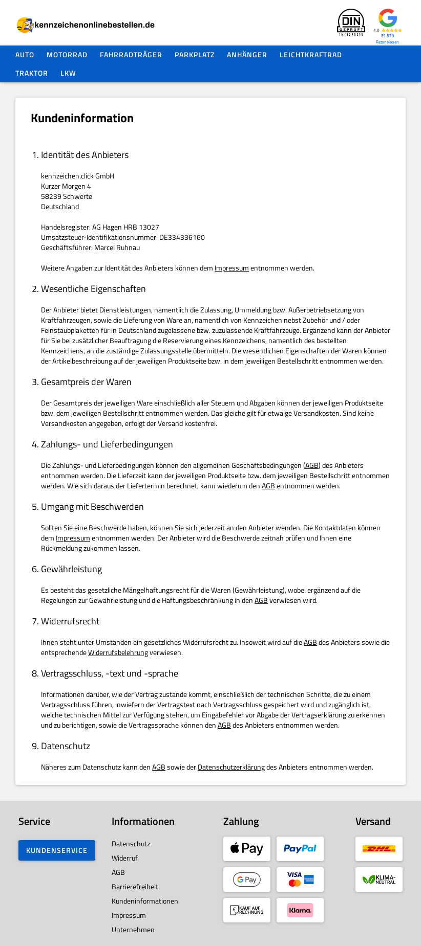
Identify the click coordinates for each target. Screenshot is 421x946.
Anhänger (247, 54)
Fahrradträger (131, 54)
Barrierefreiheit (135, 886)
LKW (68, 72)
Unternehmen (133, 929)
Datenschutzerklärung (231, 766)
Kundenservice (57, 850)
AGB (312, 465)
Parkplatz (195, 54)
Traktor (31, 72)
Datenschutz (131, 843)
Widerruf (125, 857)
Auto (24, 54)
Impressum (232, 267)
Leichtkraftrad (311, 54)
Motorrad (67, 54)
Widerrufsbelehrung (118, 652)
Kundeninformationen (145, 900)
